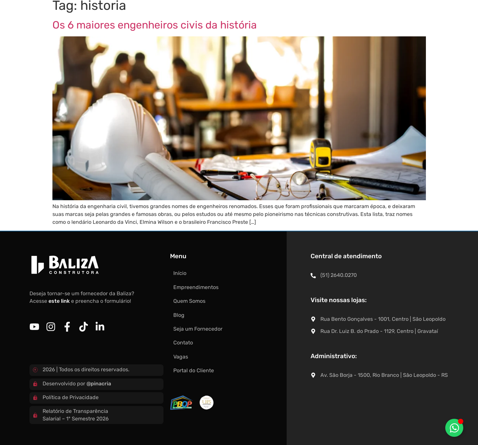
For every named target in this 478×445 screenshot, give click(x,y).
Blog (247, 16)
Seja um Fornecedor (288, 16)
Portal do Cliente (399, 16)
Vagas (361, 16)
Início (125, 16)
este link (59, 301)
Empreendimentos (165, 16)
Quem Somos (215, 16)
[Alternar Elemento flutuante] (454, 428)
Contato (333, 16)
